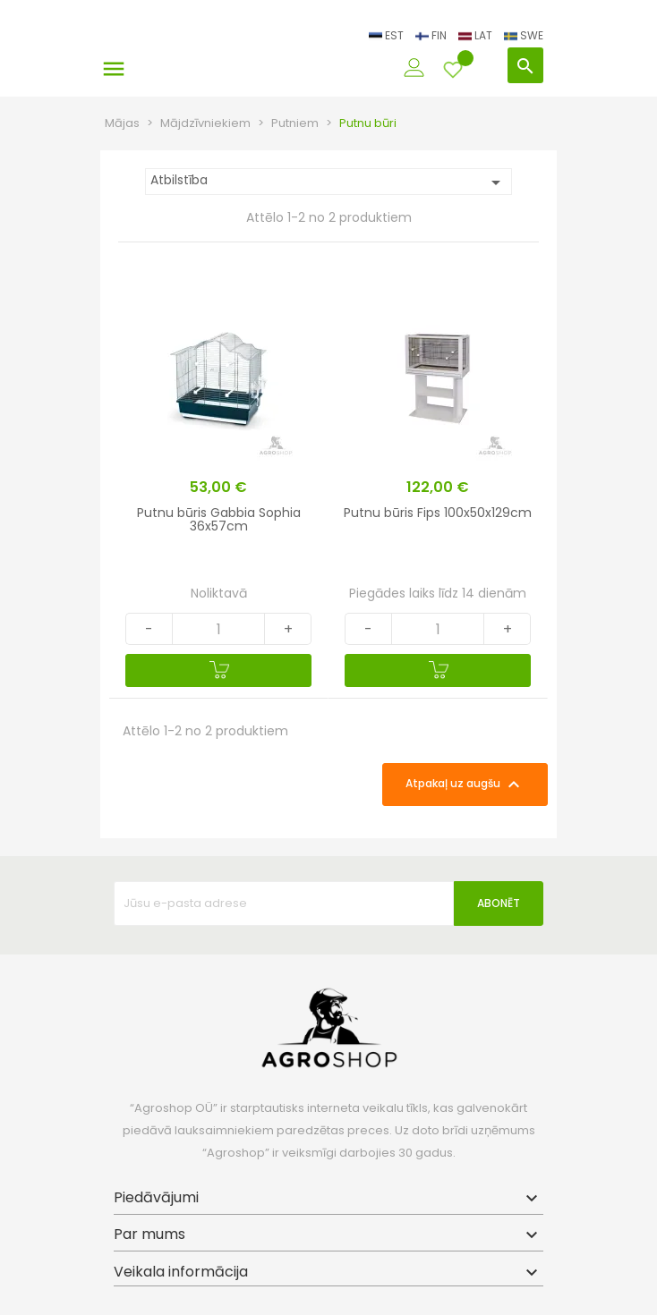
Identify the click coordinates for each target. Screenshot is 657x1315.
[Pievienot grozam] (218, 670)
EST (387, 35)
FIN (432, 35)
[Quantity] (218, 629)
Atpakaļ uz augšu (465, 784)
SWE (523, 35)
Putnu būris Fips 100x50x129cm (438, 513)
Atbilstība (328, 182)
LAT (476, 35)
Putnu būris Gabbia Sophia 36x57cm (219, 519)
